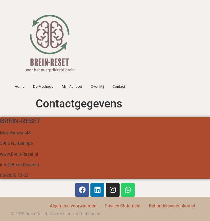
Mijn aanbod (72, 86)
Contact (118, 86)
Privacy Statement (123, 206)
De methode (43, 86)
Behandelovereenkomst (172, 206)
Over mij (97, 86)
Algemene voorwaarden (73, 206)
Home (20, 86)
